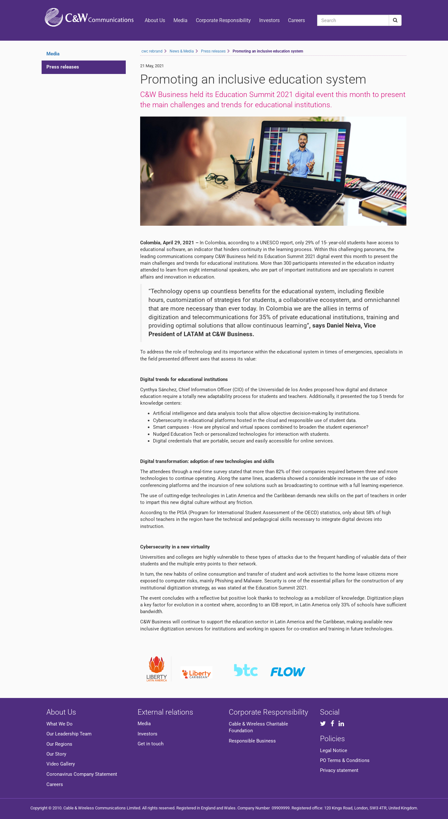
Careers (296, 20)
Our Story (56, 754)
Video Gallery (60, 764)
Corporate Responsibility (223, 20)
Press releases (62, 67)
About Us (155, 20)
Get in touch (151, 744)
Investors (269, 20)
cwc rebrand (152, 51)
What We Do (59, 724)
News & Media (182, 51)
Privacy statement (339, 770)
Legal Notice (333, 750)
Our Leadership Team (69, 734)
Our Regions (59, 744)
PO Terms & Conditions (345, 760)
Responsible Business (252, 741)
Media (180, 20)
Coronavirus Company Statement (81, 774)
